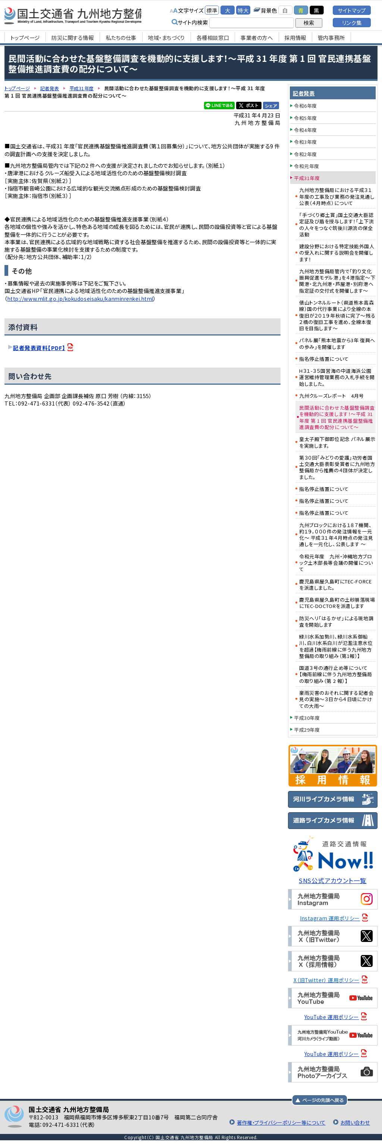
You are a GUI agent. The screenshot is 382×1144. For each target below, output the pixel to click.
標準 (211, 10)
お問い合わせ (354, 1122)
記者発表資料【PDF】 (39, 347)
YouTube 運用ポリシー (331, 1017)
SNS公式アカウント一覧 (333, 880)
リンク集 (351, 22)
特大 (243, 10)
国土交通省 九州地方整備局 (83, 15)
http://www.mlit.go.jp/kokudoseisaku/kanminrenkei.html (87, 298)
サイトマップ (352, 10)
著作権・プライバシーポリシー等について (276, 1122)
